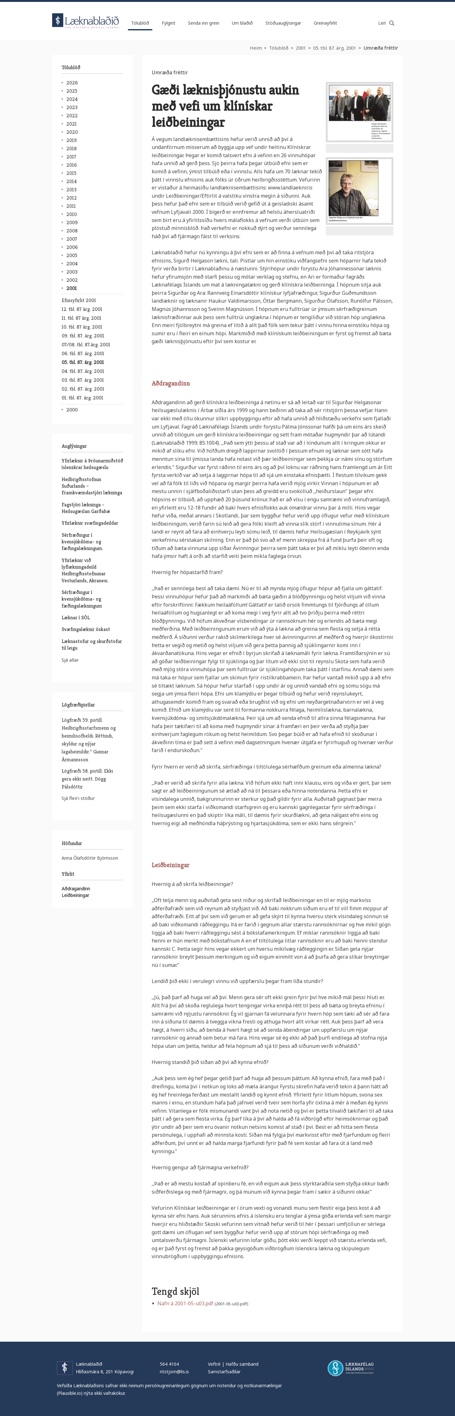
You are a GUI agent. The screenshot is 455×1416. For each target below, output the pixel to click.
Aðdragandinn (171, 383)
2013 (71, 189)
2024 (72, 99)
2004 (72, 263)
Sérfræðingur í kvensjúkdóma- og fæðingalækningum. (82, 542)
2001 (301, 48)
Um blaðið (242, 23)
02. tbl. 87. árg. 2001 (83, 389)
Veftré (214, 1364)
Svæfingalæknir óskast (86, 629)
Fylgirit (168, 23)
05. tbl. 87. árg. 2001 (334, 48)
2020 (72, 132)
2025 (71, 91)
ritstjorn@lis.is (174, 1372)
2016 (71, 165)
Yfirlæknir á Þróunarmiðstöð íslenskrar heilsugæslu (92, 464)
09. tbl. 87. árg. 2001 (83, 335)
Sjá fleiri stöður (78, 798)
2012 (71, 198)
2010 (71, 214)
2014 (71, 181)
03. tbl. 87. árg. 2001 (83, 380)
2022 (72, 115)
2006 (72, 247)
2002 (72, 280)
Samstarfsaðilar (224, 1372)
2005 (71, 255)
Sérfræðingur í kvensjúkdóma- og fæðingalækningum (82, 599)
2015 (71, 173)
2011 (71, 206)
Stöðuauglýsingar (283, 23)
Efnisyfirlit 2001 (79, 300)
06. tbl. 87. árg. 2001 (83, 353)
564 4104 (169, 1364)
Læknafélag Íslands (350, 1368)
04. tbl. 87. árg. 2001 (83, 371)
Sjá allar (70, 660)
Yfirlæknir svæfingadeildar (90, 523)
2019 (71, 140)
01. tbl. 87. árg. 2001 (82, 397)
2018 (71, 148)
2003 (71, 272)
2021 (71, 124)
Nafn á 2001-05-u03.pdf (185, 1303)
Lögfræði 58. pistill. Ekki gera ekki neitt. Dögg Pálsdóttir (87, 779)
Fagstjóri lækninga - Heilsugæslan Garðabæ (86, 508)
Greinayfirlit (325, 23)
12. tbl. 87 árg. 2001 (82, 309)
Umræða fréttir (380, 48)
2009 (72, 222)
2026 (72, 82)
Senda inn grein (203, 23)
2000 (72, 409)
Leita (391, 23)
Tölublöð (278, 48)
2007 (71, 239)
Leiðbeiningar (170, 865)
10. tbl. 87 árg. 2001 (82, 327)
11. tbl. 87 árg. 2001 (81, 318)
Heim (256, 48)
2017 (71, 156)
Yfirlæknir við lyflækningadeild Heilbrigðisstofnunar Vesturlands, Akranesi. (85, 570)
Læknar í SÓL (76, 617)
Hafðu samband (242, 1364)
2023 (71, 107)
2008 (72, 230)
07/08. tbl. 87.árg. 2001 (86, 344)
